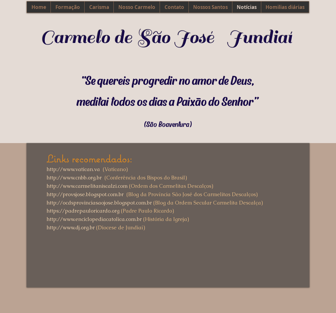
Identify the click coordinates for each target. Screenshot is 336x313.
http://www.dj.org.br (70, 227)
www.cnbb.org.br (82, 177)
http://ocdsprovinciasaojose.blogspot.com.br (99, 202)
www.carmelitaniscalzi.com (95, 186)
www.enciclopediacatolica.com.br (102, 219)
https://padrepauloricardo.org (83, 210)
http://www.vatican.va (73, 169)
